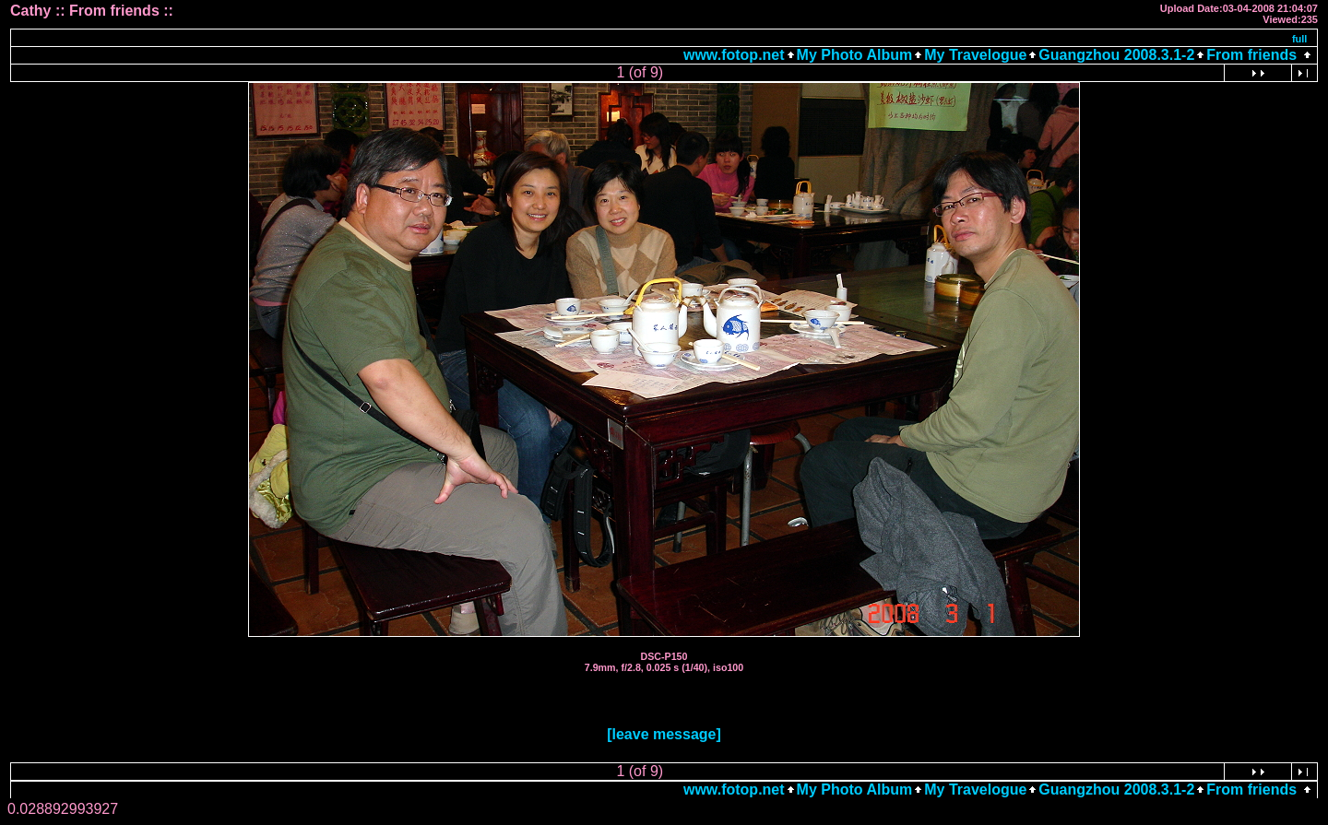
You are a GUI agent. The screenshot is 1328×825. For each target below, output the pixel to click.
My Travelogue (975, 55)
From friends (1251, 55)
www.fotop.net (734, 55)
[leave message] (664, 734)
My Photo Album (855, 55)
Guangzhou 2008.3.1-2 (1116, 55)
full (1300, 38)
